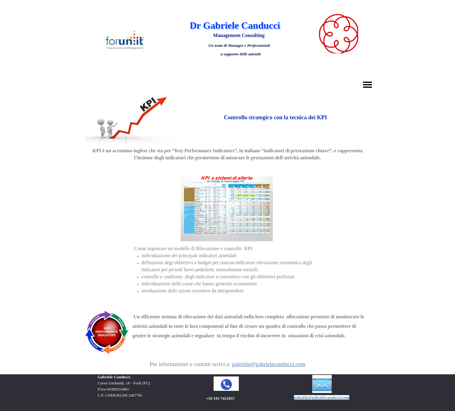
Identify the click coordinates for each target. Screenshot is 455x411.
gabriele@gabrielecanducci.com (268, 364)
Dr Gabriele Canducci (235, 25)
